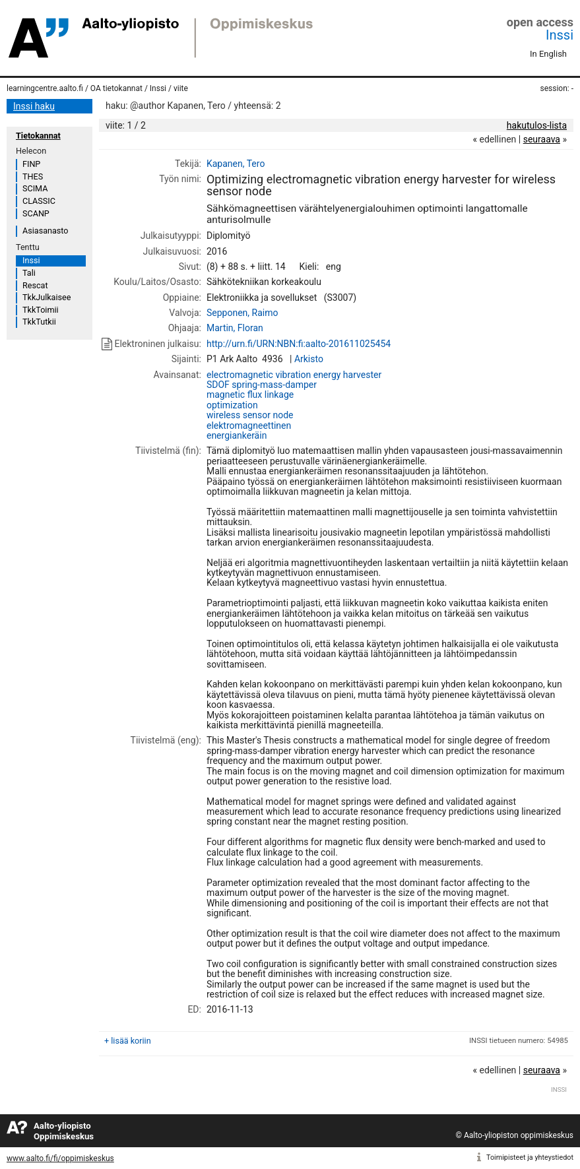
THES (32, 176)
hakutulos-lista (537, 125)
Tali (29, 273)
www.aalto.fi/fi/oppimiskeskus (60, 1158)
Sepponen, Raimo (242, 312)
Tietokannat (38, 136)
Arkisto (308, 359)
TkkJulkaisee (46, 297)
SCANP (35, 213)
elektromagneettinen (249, 425)
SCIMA (35, 188)
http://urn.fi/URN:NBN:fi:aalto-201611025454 (299, 343)
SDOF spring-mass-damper (262, 384)
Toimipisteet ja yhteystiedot (529, 1157)
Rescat (35, 285)
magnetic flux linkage (250, 394)
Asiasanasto (45, 231)
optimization (232, 405)
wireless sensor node (250, 415)
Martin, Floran (235, 328)
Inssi (559, 35)
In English (548, 54)
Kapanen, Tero (236, 163)
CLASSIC (38, 201)
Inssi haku (34, 106)
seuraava (541, 139)
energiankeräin (237, 435)
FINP (31, 164)
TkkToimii (40, 310)
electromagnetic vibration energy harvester (294, 374)
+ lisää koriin (127, 1041)
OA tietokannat (116, 88)
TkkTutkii (39, 322)
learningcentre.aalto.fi (45, 88)
